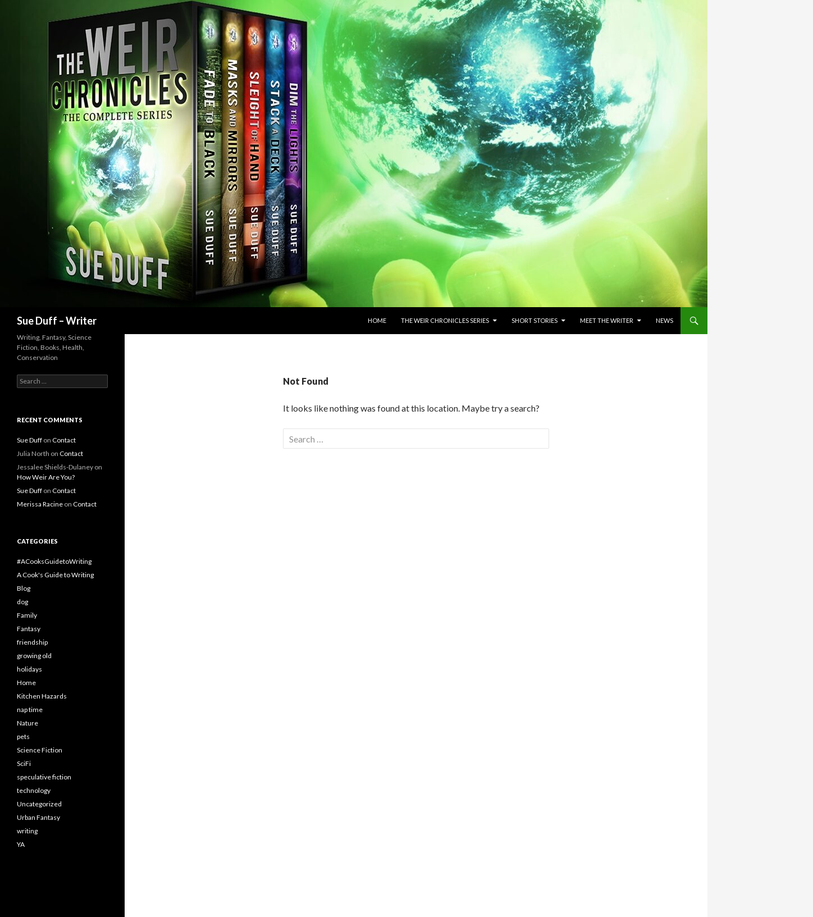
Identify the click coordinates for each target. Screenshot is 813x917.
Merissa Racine (40, 504)
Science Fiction (39, 750)
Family (27, 615)
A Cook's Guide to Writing (55, 575)
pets (23, 736)
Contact (64, 440)
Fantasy (28, 628)
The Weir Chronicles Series (445, 320)
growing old (34, 655)
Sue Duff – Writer (57, 320)
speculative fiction (44, 777)
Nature (27, 723)
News (664, 320)
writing (27, 831)
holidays (29, 669)
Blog (23, 588)
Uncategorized (39, 804)
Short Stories (534, 320)
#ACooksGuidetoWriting (54, 561)
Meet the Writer (606, 320)
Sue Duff (29, 440)
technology (34, 790)
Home (377, 320)
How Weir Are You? (46, 477)
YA (21, 844)
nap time (30, 709)
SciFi (24, 763)
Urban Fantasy (38, 817)
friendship (32, 642)
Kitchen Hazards (42, 696)
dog (22, 601)
